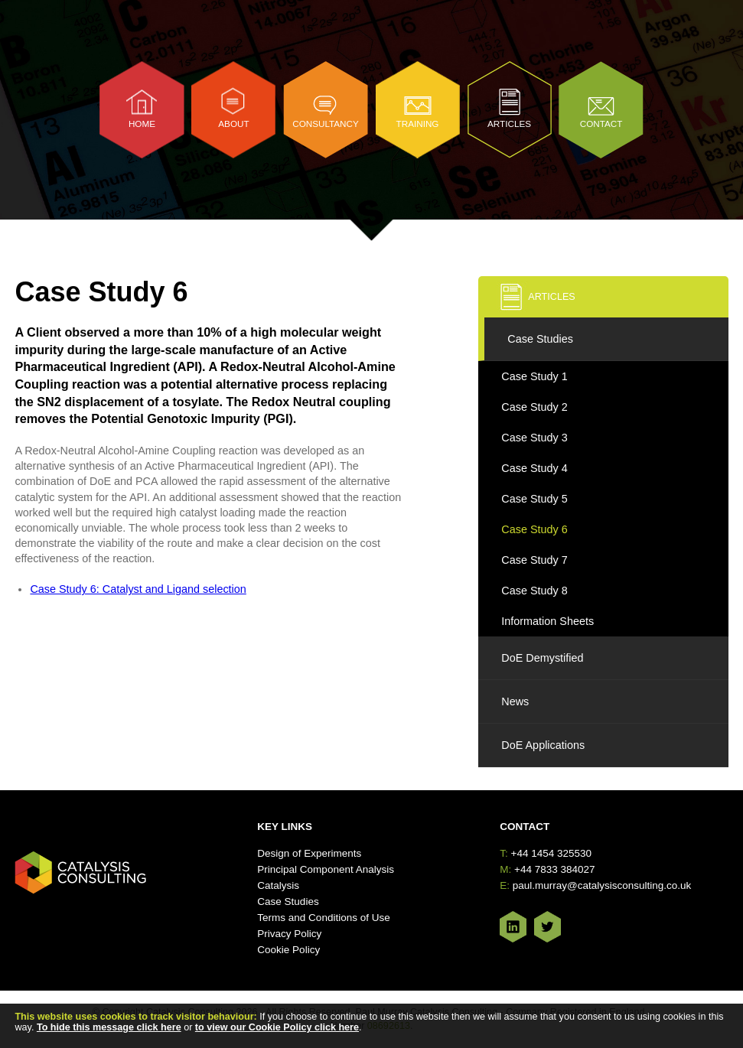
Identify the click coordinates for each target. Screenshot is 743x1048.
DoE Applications (543, 745)
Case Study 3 (534, 437)
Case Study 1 (534, 376)
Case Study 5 (534, 499)
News (515, 701)
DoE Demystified (542, 658)
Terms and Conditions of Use (323, 917)
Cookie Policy (288, 949)
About (233, 124)
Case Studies (540, 339)
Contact (601, 124)
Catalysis (278, 885)
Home (142, 124)
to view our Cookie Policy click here (277, 1027)
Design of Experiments (309, 853)
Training (417, 124)
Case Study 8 (534, 590)
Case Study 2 (534, 407)
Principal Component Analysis (325, 869)
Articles (509, 124)
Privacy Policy (289, 933)
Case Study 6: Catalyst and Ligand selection (138, 589)
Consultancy (325, 124)
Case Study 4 (534, 468)
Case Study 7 (534, 560)
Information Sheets (547, 621)
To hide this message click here (109, 1027)
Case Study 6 (534, 529)
